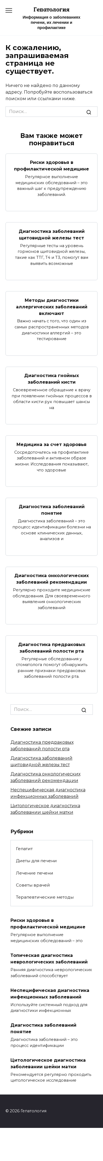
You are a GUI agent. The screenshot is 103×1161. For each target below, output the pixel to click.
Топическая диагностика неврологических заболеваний (49, 959)
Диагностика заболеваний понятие (52, 510)
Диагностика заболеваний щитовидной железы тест (52, 234)
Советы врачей (33, 885)
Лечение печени (34, 873)
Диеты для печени (36, 860)
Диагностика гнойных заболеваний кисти (51, 379)
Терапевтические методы (45, 897)
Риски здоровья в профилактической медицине (51, 166)
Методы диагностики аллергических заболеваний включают (51, 306)
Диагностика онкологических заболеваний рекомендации (51, 579)
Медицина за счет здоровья (51, 444)
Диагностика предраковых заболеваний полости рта (51, 647)
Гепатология (51, 9)
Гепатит (24, 848)
